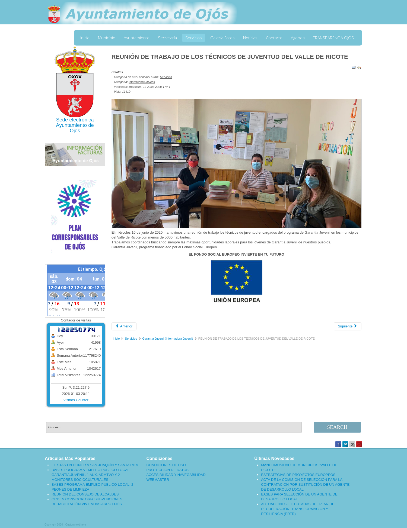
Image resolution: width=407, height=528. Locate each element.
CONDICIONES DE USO (166, 465)
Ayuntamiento (137, 37)
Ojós (75, 130)
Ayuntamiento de (75, 125)
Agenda (298, 37)
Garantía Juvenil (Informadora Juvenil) (167, 338)
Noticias (250, 37)
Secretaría (167, 37)
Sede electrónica (75, 120)
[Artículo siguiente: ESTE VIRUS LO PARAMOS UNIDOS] (347, 326)
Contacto (274, 37)
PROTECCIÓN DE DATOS (167, 470)
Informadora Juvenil (142, 81)
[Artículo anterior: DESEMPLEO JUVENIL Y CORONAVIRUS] (124, 326)
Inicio (85, 37)
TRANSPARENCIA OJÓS (333, 37)
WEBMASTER (157, 480)
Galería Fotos (222, 37)
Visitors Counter (75, 400)
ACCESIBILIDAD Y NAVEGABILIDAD (175, 475)
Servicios (193, 37)
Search (337, 427)
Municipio (106, 37)
